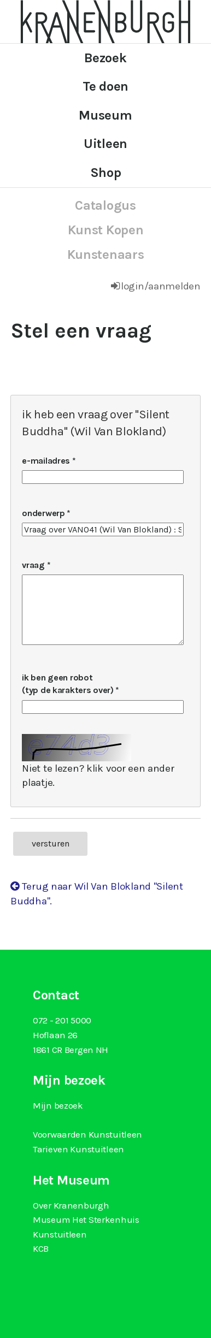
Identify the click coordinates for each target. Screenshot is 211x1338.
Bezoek (105, 58)
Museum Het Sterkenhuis (86, 1219)
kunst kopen (106, 230)
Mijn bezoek (58, 1105)
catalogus (105, 205)
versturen (50, 843)
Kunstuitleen (60, 1234)
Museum (105, 115)
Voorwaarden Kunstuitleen (87, 1134)
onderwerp (43, 513)
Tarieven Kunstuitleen (78, 1149)
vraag (33, 565)
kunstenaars (105, 254)
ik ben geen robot (68, 683)
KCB (41, 1248)
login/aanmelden (161, 286)
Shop (105, 172)
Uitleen (105, 143)
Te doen (105, 86)
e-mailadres (46, 460)
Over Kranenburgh (71, 1205)
